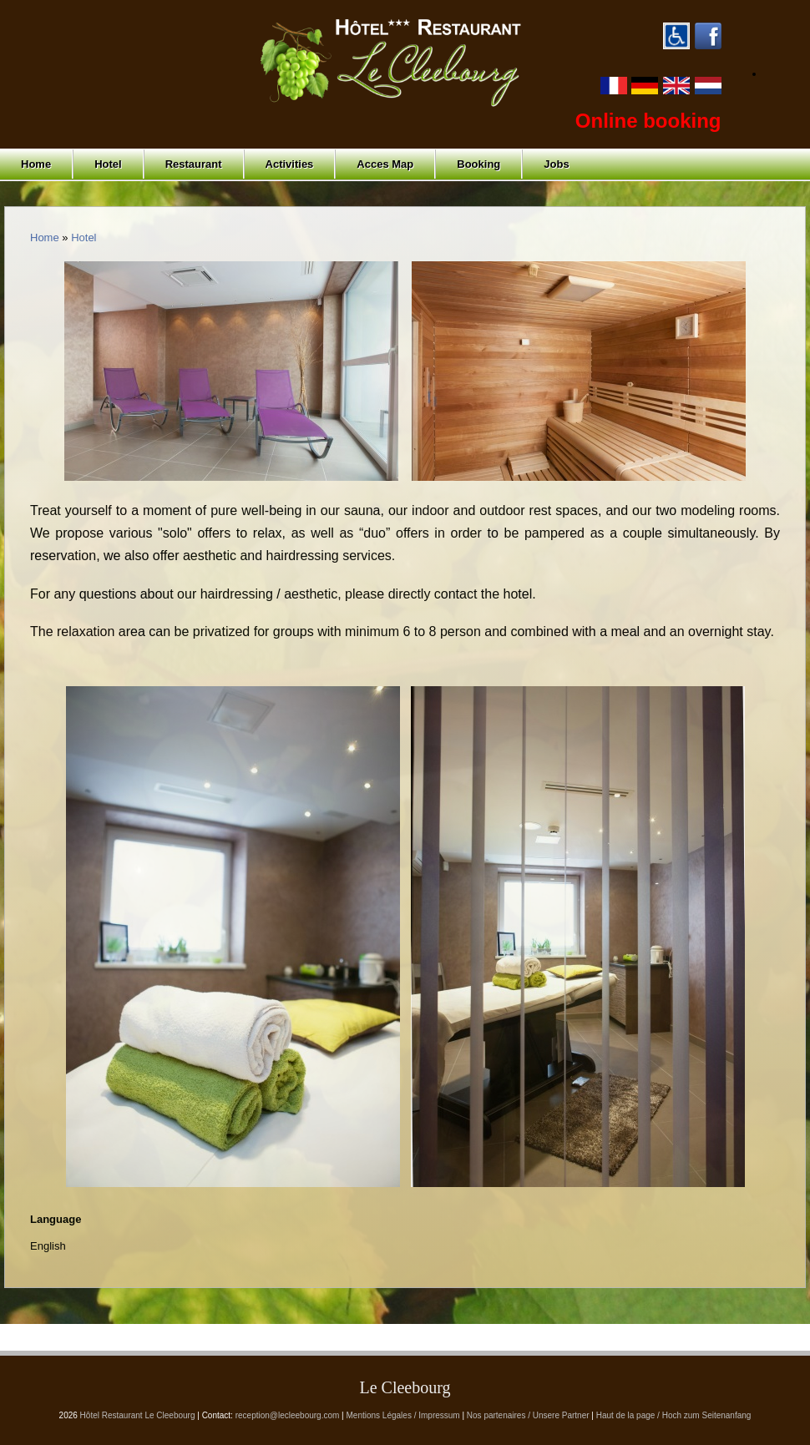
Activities (290, 164)
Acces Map (385, 164)
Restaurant (193, 164)
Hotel (108, 164)
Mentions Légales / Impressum (403, 1415)
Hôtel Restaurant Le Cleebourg (137, 1415)
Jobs (556, 164)
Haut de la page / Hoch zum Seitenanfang (674, 1415)
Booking (478, 164)
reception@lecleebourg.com (287, 1415)
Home (36, 164)
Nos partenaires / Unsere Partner (528, 1415)
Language (55, 1219)
